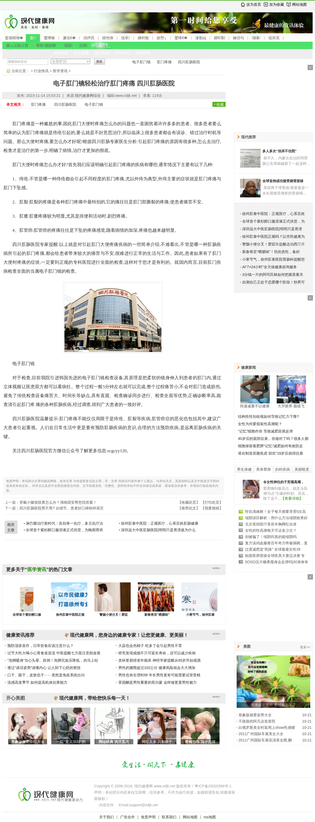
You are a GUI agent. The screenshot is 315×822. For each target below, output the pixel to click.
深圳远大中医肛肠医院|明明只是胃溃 (272, 229)
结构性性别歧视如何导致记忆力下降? (268, 416)
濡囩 (68, 45)
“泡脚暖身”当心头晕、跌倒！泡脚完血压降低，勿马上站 (52, 660)
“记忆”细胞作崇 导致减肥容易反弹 (265, 431)
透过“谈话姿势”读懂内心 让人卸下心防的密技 (44, 668)
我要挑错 (212, 508)
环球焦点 (122, 53)
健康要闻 (60, 53)
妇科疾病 (282, 469)
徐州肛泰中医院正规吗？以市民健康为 (273, 236)
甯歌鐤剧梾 (46, 45)
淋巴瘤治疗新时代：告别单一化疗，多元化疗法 (64, 523)
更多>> (305, 647)
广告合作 (127, 817)
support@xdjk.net (143, 805)
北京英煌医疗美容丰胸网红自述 (271, 524)
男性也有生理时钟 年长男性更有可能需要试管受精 (159, 675)
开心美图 (15, 698)
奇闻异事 (142, 53)
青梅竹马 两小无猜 (200, 742)
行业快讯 (41, 71)
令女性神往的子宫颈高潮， (283, 482)
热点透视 (81, 53)
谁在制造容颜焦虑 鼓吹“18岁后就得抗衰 (270, 453)
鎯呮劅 (219, 38)
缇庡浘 (274, 38)
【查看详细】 (292, 498)
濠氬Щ (200, 38)
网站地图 (299, 4)
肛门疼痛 (164, 62)
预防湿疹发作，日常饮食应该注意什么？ (40, 646)
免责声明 (148, 817)
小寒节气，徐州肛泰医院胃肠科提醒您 (273, 259)
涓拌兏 (88, 38)
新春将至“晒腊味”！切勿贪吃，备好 (271, 252)
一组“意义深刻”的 (70, 742)
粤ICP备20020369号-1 (213, 786)
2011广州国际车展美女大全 (260, 734)
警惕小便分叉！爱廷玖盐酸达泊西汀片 (273, 244)
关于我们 (106, 817)
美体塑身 (263, 469)
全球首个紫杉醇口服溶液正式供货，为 (273, 221)
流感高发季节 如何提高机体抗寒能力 (37, 682)
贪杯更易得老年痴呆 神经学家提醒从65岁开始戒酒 (159, 660)
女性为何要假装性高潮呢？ (260, 424)
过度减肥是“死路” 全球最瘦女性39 (273, 549)
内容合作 (106, 805)
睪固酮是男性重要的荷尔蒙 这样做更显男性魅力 (157, 682)
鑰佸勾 (238, 38)
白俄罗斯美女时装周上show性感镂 (266, 727)
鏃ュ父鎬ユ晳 (17, 45)
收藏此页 (188, 502)
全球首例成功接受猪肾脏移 (282, 181)
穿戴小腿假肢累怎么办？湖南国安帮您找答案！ (58, 502)
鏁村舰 (143, 38)
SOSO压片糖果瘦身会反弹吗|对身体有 (276, 562)
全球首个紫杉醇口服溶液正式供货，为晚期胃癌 (64, 530)
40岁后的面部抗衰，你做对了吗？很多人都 (273, 438)
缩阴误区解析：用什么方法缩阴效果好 (276, 518)
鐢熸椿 (49, 38)
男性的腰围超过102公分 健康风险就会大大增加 (156, 668)
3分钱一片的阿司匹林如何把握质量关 (272, 274)
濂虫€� (69, 38)
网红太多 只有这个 (157, 742)
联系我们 (169, 817)
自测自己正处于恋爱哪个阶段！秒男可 (273, 282)
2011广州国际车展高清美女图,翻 (265, 740)
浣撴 (83, 45)
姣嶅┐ (162, 38)
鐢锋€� (181, 38)
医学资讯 (101, 53)
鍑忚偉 (107, 38)
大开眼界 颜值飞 (291, 406)
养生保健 (244, 469)
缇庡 (125, 38)
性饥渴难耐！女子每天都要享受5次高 (275, 511)
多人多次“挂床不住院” (279, 151)
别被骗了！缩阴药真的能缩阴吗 (271, 537)
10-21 (307, 715)
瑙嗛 (256, 38)
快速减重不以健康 (255, 406)
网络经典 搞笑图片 (114, 742)
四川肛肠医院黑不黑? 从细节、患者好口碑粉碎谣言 (61, 508)
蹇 (33, 38)
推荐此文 (188, 508)
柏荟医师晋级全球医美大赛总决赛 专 (275, 556)
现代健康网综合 (88, 95)
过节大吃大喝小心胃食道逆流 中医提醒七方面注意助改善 (53, 653)
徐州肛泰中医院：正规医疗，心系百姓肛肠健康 (159, 523)
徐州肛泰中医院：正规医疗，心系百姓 (273, 214)
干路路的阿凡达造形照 (256, 721)
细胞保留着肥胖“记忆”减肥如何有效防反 (270, 446)
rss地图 (210, 817)
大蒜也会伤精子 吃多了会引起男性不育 (150, 646)
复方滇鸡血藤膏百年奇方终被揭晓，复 (276, 543)
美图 (247, 646)
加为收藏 (276, 4)
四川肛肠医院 (189, 62)
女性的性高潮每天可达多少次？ (271, 530)
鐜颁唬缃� (14, 38)
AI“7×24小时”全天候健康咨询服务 (269, 267)
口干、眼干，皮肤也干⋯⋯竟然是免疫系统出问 (46, 675)
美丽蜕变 (301, 469)
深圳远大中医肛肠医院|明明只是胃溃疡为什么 (158, 530)
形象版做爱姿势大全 (27, 742)
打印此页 (212, 502)
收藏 (220, 104)
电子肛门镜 (141, 62)
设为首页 (253, 4)
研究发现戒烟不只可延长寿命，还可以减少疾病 (157, 653)
